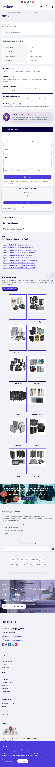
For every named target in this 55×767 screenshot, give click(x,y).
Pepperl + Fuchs (27, 13)
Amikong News (6, 712)
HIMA (30, 564)
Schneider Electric (37, 414)
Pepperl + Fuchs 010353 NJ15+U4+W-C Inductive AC (19, 250)
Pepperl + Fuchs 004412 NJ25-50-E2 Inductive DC (18, 247)
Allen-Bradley (37, 322)
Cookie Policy (5, 667)
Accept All (22, 761)
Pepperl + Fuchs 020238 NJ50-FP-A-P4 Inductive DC (19, 268)
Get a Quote (27, 177)
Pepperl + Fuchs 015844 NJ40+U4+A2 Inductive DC (19, 258)
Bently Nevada (18, 353)
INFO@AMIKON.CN (19, 636)
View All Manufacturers (9, 288)
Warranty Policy (6, 691)
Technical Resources (7, 714)
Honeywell (37, 383)
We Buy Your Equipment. (8, 703)
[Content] (27, 162)
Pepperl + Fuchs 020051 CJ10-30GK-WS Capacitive (19, 263)
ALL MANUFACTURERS (14, 13)
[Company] (40, 145)
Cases (3, 709)
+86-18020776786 (18, 640)
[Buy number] (18, 136)
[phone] (27, 153)
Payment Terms (5, 694)
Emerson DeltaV (34, 559)
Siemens (18, 476)
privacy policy (9, 183)
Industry (4, 706)
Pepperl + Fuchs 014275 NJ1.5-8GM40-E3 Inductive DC (20, 252)
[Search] (52, 549)
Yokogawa (18, 445)
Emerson (37, 353)
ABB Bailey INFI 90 (40, 564)
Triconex (37, 445)
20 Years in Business (7, 661)
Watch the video (27, 498)
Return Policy (5, 688)
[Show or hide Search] (47, 6)
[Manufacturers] (52, 6)
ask (27, 202)
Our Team (4, 656)
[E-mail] (15, 145)
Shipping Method (6, 685)
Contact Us (4, 658)
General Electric (18, 383)
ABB (18, 322)
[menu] (41, 6)
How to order (5, 679)
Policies (4, 676)
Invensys (18, 414)
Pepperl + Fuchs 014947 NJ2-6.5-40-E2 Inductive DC (19, 255)
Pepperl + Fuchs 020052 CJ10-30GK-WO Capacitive (19, 265)
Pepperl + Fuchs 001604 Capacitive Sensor (16, 245)
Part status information (7, 682)
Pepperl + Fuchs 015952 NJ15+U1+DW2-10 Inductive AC (20, 260)
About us (4, 664)
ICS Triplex (37, 476)
